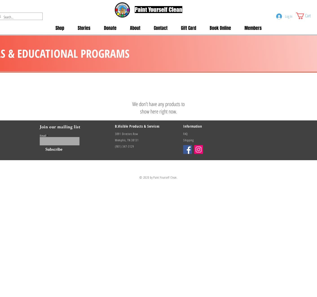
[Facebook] (187, 149)
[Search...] (18, 17)
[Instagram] (198, 149)
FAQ (185, 134)
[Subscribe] (51, 149)
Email (43, 135)
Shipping (188, 140)
